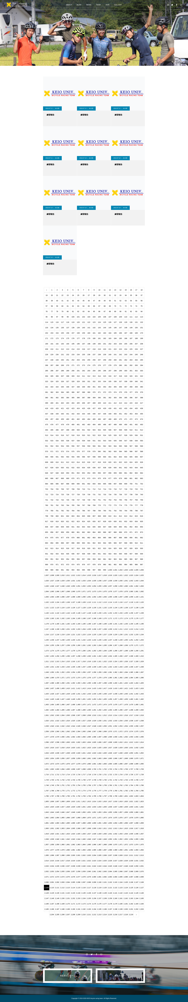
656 (99, 473)
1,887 (78, 823)
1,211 (120, 629)
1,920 (52, 834)
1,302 (99, 656)
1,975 (141, 844)
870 (125, 532)
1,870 (89, 818)
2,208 (73, 914)
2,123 (120, 888)
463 (83, 419)
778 (141, 505)
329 (78, 381)
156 (67, 333)
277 (104, 365)
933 (57, 554)
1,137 (131, 608)
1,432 (83, 694)
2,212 (94, 914)
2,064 (110, 871)
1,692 (52, 769)
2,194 (94, 909)
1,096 (115, 597)
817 (46, 521)
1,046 (52, 586)
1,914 (120, 828)
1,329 (141, 661)
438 (51, 414)
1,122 (52, 608)
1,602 (78, 742)
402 (62, 403)
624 (131, 462)
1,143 (62, 613)
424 (78, 408)
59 (57, 306)
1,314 (62, 661)
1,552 (115, 726)
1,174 (126, 618)
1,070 (78, 591)
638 (104, 468)
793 (120, 511)
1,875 (115, 818)
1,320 (94, 661)
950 (46, 559)
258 (104, 360)
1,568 (99, 731)
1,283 (99, 651)
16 (131, 290)
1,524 (68, 721)
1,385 (136, 678)
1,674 (57, 764)
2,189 (68, 909)
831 (120, 521)
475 (46, 424)
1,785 (141, 791)
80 (68, 311)
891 (136, 538)
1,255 (52, 645)
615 (83, 462)
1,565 (83, 731)
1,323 (110, 661)
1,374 (78, 678)
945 (120, 554)
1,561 (62, 731)
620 (110, 462)
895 (57, 543)
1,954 (131, 839)
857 (57, 532)
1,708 (136, 769)
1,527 (83, 721)
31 (110, 295)
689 (73, 484)
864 (94, 532)
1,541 (57, 726)
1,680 (89, 764)
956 (78, 559)
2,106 (131, 882)
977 (88, 564)
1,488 (78, 710)
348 (78, 387)
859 (67, 532)
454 (136, 414)
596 (83, 457)
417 (141, 403)
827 (99, 521)
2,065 (115, 871)
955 (73, 559)
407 (88, 403)
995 (83, 570)
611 (62, 462)
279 (115, 365)
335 (110, 381)
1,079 (126, 591)
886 (110, 538)
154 (57, 333)
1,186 (89, 624)
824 (83, 521)
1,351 (57, 672)
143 (99, 328)
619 (104, 462)
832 (125, 521)
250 (62, 360)
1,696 (73, 769)
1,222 (78, 634)
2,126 (136, 888)
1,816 (105, 801)
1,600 (68, 742)
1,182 (68, 624)
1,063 (141, 586)
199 (94, 344)
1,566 (89, 731)
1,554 (126, 726)
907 (120, 543)
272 (78, 365)
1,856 (115, 812)
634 (83, 468)
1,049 (68, 586)
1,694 (62, 769)
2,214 (105, 914)
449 (110, 414)
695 (104, 484)
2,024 (99, 861)
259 (110, 360)
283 (136, 365)
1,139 (141, 608)
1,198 (52, 629)
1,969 (110, 844)
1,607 (105, 742)
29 (99, 295)
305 (51, 376)
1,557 (141, 726)
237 (94, 354)
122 (88, 322)
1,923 (68, 834)
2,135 (83, 893)
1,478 (126, 704)
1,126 (73, 608)
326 (62, 381)
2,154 (83, 898)
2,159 (110, 898)
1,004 (131, 570)
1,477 (120, 704)
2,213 (99, 914)
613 (73, 462)
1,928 (94, 834)
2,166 (46, 904)
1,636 (57, 753)
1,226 (99, 634)
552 (51, 446)
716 (115, 489)
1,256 (57, 645)
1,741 (110, 780)
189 (141, 338)
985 (131, 564)
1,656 (62, 758)
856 (51, 532)
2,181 (126, 904)
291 (78, 371)
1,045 (46, 586)
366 (73, 392)
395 (125, 398)
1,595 (141, 737)
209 (46, 349)
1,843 (46, 812)
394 (120, 398)
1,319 (89, 661)
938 (83, 554)
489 (120, 424)
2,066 (120, 871)
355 (115, 387)
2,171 (73, 904)
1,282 (94, 651)
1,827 (62, 807)
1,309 (136, 656)
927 (125, 548)
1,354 (73, 672)
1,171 (110, 618)
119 (73, 322)
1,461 (136, 699)
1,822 (136, 801)
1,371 (62, 678)
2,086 (126, 877)
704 (51, 489)
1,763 (126, 785)
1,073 (94, 591)
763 (62, 505)
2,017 (62, 861)
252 (73, 360)
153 (51, 333)
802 (67, 516)
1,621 (78, 748)
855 (46, 532)
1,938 (46, 839)
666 (51, 478)
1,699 (89, 769)
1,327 (131, 661)
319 (125, 376)
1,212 (126, 629)
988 (46, 570)
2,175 (94, 904)
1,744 (126, 780)
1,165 (78, 618)
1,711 (52, 774)
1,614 (141, 742)
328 (73, 381)
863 (88, 532)
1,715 (73, 774)
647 (51, 473)
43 (73, 301)
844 (88, 527)
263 (131, 360)
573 (62, 451)
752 (104, 500)
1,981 (73, 850)
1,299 (83, 656)
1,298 (78, 656)
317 (115, 376)
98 (62, 317)
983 (120, 564)
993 (73, 570)
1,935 (131, 834)
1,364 (126, 672)
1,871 (94, 818)
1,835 (105, 807)
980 (104, 564)
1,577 (46, 737)
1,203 (78, 629)
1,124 (62, 608)
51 (115, 301)
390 (99, 398)
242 (120, 354)
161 (94, 333)
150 (136, 328)
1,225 (94, 634)
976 (83, 564)
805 (83, 516)
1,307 (126, 656)
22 (62, 295)
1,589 (110, 737)
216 (83, 349)
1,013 (78, 575)
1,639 (73, 753)
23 (68, 295)
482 (83, 424)
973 (67, 564)
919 (83, 548)
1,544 (73, 726)
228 (46, 354)
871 (131, 532)
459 (62, 419)
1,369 (52, 678)
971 (57, 564)
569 (141, 446)
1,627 (110, 748)
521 (88, 435)
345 (62, 387)
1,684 (110, 764)
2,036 (62, 866)
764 (67, 505)
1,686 (120, 764)
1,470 (83, 704)
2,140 (110, 893)
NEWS (88, 5)
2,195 (99, 909)
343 (51, 387)
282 (131, 365)
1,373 (73, 678)
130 (131, 322)
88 (110, 311)
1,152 (110, 613)
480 (73, 424)
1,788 (57, 796)
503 (94, 430)
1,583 (78, 737)
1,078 (120, 591)
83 (84, 311)
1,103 (52, 602)
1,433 (89, 694)
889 (125, 538)
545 (115, 441)
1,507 (78, 715)
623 (125, 462)
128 (120, 322)
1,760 (110, 785)
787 (88, 511)
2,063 (105, 871)
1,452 (89, 699)
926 (120, 548)
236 (88, 354)
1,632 (136, 748)
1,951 (115, 839)
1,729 (46, 780)
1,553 (120, 726)
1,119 (136, 602)
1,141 (52, 613)
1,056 (105, 586)
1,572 (120, 731)
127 (115, 322)
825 (88, 521)
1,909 (94, 828)
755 (120, 500)
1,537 (136, 721)
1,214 (136, 629)
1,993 (136, 850)
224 (125, 349)
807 (94, 516)
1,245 (99, 640)
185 (120, 338)
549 (136, 441)
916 (67, 548)
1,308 (131, 656)
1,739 (99, 780)
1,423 (136, 688)
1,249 (120, 640)
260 (115, 360)
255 (88, 360)
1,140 (46, 613)
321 (136, 376)
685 (51, 484)
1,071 (83, 591)
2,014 (46, 861)
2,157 (99, 898)
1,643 (94, 753)
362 (51, 392)
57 (47, 306)
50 (110, 301)
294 (94, 371)
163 (104, 333)
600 (104, 457)
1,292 (46, 656)
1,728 (141, 774)
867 (110, 532)
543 (104, 441)
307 (62, 376)
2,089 (141, 877)
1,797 (105, 796)
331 (88, 381)
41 (62, 301)
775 (125, 505)
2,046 (115, 866)
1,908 (89, 828)
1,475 (110, 704)
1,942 (68, 839)
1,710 (46, 774)
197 (83, 344)
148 (125, 328)
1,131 (99, 608)
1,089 (78, 597)
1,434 (94, 694)
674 (94, 478)
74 (136, 306)
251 (67, 360)
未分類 (57, 108)
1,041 (126, 581)
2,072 (52, 877)
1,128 (83, 608)
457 (51, 419)
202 (110, 344)
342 (46, 387)
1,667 (120, 758)
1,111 (94, 602)
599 (99, 457)
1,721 (105, 774)
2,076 (73, 877)
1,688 (131, 764)
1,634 (46, 753)
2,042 (94, 866)
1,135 (120, 608)
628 (51, 468)
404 (73, 403)
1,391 (68, 683)
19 (47, 295)
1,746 (136, 780)
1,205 (89, 629)
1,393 (78, 683)
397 (136, 398)
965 (125, 559)
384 (67, 398)
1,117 (126, 602)
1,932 (115, 834)
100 (73, 317)
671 (78, 478)
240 (110, 354)
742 (51, 500)
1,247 (110, 640)
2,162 (126, 898)
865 (99, 532)
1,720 (99, 774)
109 (120, 317)
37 (142, 295)
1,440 (126, 694)
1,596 (46, 742)
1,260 (78, 645)
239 (104, 354)
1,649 (126, 753)
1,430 (73, 694)
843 (83, 527)
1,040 (120, 581)
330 (83, 381)
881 (83, 538)
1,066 (57, 591)
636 (94, 468)
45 (84, 301)
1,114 (110, 602)
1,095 (110, 597)
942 (104, 554)
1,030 (68, 581)
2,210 (83, 914)
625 (136, 462)
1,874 (110, 818)
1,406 (46, 688)
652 (78, 473)
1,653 (46, 758)
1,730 (52, 780)
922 (99, 548)
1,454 (99, 699)
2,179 (115, 904)
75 (142, 306)
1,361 (110, 672)
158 (78, 333)
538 (78, 441)
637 (99, 468)
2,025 (105, 861)
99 (68, 317)
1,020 (115, 575)
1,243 (89, 640)
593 (67, 457)
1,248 (115, 640)
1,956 (141, 839)
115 (51, 322)
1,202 (73, 629)
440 (62, 414)
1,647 (115, 753)
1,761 (115, 785)
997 (94, 570)
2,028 (120, 861)
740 (141, 494)
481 (78, 424)
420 (57, 408)
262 (125, 360)
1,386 (141, 678)
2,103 (115, 882)
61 (68, 306)
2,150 (62, 898)
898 (73, 543)
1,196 (141, 624)
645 (141, 468)
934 (62, 554)
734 (110, 494)
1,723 (115, 774)
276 (99, 365)
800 (57, 516)
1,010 (62, 575)
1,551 (110, 726)
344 (57, 387)
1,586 (94, 737)
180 (94, 338)
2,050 (136, 866)
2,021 (83, 861)
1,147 (83, 613)
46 (89, 301)
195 (73, 344)
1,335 (73, 667)
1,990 (120, 850)
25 (78, 295)
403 (67, 403)
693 (94, 484)
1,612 (131, 742)
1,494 (110, 710)
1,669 (131, 758)
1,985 (94, 850)
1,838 (120, 807)
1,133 (110, 608)
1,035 (94, 581)
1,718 (89, 774)
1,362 (115, 672)
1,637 (62, 753)
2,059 (83, 871)
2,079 (89, 877)
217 (88, 349)
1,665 (110, 758)
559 (88, 446)
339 (131, 381)
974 (73, 564)
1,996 (52, 855)
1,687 (126, 764)
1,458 (120, 699)
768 (88, 505)
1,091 (89, 597)
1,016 (94, 575)
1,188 (99, 624)
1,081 (136, 591)
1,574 (131, 731)
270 (67, 365)
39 (52, 301)
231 (62, 354)
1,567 (94, 731)
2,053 (52, 871)
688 (67, 484)
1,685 (115, 764)
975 (78, 564)
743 (57, 500)
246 (141, 354)
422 (67, 408)
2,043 (99, 866)
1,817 (110, 801)
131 (136, 322)
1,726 (131, 774)
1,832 (89, 807)
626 (141, 462)
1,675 (62, 764)
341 (141, 381)
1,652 (141, 753)
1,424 (141, 688)
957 (83, 559)
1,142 (57, 613)
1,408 (57, 688)
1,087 (68, 597)
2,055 (62, 871)
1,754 (78, 785)
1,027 (52, 581)
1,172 (115, 618)
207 (136, 344)
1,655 (57, 758)
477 (57, 424)
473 (136, 419)
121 (83, 322)
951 (51, 559)
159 (83, 333)
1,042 (131, 581)
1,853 (99, 812)
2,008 (115, 855)
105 (99, 317)
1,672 (46, 764)
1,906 (78, 828)
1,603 (83, 742)
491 (131, 424)
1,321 (99, 661)
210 (51, 349)
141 (88, 328)
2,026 (110, 861)
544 (110, 441)
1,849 (78, 812)
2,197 (110, 909)
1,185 (83, 624)
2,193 (89, 909)
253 (78, 360)
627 (46, 468)
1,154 (120, 613)
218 (94, 349)
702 (141, 484)
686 (57, 484)
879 (73, 538)
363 (57, 392)
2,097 (83, 882)
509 (125, 430)
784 (73, 511)
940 (94, 554)
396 (131, 398)
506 (110, 430)
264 (136, 360)
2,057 (73, 871)
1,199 (57, 629)
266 (46, 365)
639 (110, 468)
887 (115, 538)
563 (110, 446)
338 (125, 381)
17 (136, 290)
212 (62, 349)
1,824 (46, 807)
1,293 (52, 656)
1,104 (57, 602)
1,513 (110, 715)
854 (141, 527)
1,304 (110, 656)
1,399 (110, 683)
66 (94, 306)
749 (88, 500)
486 (104, 424)
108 (115, 317)
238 (99, 354)
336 (115, 381)
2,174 (89, 904)
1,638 (68, 753)
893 (46, 543)
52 (120, 301)
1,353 (68, 672)
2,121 (110, 888)
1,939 (52, 839)
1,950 (110, 839)
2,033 (46, 866)
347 (73, 387)
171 (46, 338)
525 (110, 435)
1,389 (57, 683)
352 (99, 387)
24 (73, 295)
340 (136, 381)
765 (73, 505)
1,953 (126, 839)
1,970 (115, 844)
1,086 (62, 597)
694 (99, 484)
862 (83, 532)
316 (110, 376)
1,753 (73, 785)
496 (57, 430)
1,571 (115, 731)
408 (94, 403)
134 (51, 328)
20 (52, 295)
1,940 (57, 839)
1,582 (73, 737)
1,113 (105, 602)
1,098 (126, 597)
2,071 (46, 877)
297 (110, 371)
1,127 (78, 608)
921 (94, 548)
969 (46, 564)
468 (110, 419)
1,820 (126, 801)
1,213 (131, 629)
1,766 (141, 785)
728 (78, 494)
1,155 (126, 613)
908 (125, 543)
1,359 (99, 672)
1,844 (52, 812)
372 (104, 392)
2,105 (126, 882)
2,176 (99, 904)
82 (78, 311)
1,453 (94, 699)
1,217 (52, 634)
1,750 (57, 785)
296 (104, 371)
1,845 (57, 812)
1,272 (141, 645)
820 (62, 521)
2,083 (110, 877)
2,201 (131, 909)
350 (88, 387)
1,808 (62, 801)
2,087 (131, 877)
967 (136, 559)
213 (67, 349)
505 (104, 430)
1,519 (141, 715)
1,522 (57, 721)
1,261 (83, 645)
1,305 (115, 656)
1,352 (62, 672)
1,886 (73, 823)
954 (67, 559)
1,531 (105, 721)
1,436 (105, 694)
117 (62, 322)
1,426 (52, 694)
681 (131, 478)
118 (67, 322)
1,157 (136, 613)
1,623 (89, 748)
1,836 (110, 807)
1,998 (62, 855)
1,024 (136, 575)
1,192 (120, 624)
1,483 (52, 710)
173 (57, 338)
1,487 (73, 710)
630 (62, 468)
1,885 (68, 823)
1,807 (57, 801)
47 (94, 301)
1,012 (73, 575)
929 (136, 548)
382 (57, 398)
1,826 (57, 807)
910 (136, 543)
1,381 (115, 678)
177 (78, 338)
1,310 (141, 656)
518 (73, 435)
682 (136, 478)
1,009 (57, 575)
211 (57, 349)
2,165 (141, 898)
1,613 (136, 742)
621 (115, 462)
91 (126, 311)
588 (141, 451)
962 (110, 559)
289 (67, 371)
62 (73, 306)
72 (126, 306)
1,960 (62, 844)
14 (120, 290)
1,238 (62, 640)
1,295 (62, 656)
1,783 (131, 791)
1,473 (99, 704)
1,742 (115, 780)
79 (62, 311)
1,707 (131, 769)
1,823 (141, 801)
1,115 (115, 602)
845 (94, 527)
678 (115, 478)
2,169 (62, 904)
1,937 (141, 834)
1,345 (126, 667)
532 (46, 441)
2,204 (52, 914)
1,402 (126, 683)
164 (110, 333)
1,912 (110, 828)
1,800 (120, 796)
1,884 (62, 823)
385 (73, 398)
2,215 (110, 914)
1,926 (83, 834)
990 (57, 570)
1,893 (110, 823)
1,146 (78, 613)
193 (62, 344)
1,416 (99, 688)
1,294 (57, 656)
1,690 (141, 764)
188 (136, 338)
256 (94, 360)
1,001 (115, 570)
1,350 (52, 672)
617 (94, 462)
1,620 (73, 748)
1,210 (115, 629)
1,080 (131, 591)
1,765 (136, 785)
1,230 (120, 634)
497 (62, 430)
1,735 (78, 780)
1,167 (89, 618)
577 (83, 451)
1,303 (105, 656)
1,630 (126, 748)
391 (104, 398)
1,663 (99, 758)
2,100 (99, 882)
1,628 (115, 748)
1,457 (115, 699)
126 (110, 322)
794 (125, 511)
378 (136, 392)
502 (88, 430)
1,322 (105, 661)
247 (46, 360)
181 (99, 338)
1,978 (57, 850)
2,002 (83, 855)
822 (73, 521)
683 (141, 478)
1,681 (94, 764)
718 (125, 489)
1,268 (120, 645)
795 (131, 511)
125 (104, 322)
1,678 (78, 764)
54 (131, 301)
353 (104, 387)
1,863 (52, 818)
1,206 (94, 629)
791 (110, 511)
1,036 (99, 581)
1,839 (126, 807)
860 (73, 532)
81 (73, 311)
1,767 (46, 791)
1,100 (136, 597)
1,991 (126, 850)
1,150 (99, 613)
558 (83, 446)
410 (104, 403)
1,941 (62, 839)
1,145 (73, 613)
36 (136, 295)
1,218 (57, 634)
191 (51, 344)
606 (136, 457)
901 (88, 543)
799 (51, 516)
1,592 (126, 737)
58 (52, 306)
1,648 (120, 753)
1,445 (52, 699)
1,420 (120, 688)
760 (46, 505)
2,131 (62, 893)
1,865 (62, 818)
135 (57, 328)
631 (67, 468)
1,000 (110, 570)
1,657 (68, 758)
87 (105, 311)
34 (126, 295)
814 (131, 516)
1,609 (115, 742)
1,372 (68, 678)
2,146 (141, 893)
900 (83, 543)
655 (94, 473)
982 (115, 564)
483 (88, 424)
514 (51, 435)
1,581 (68, 737)
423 (73, 408)
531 (141, 435)
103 (88, 317)
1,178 (46, 624)
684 (46, 484)
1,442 (136, 694)
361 (46, 392)
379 (141, 392)
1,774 (83, 791)
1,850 (83, 812)
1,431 (78, 694)
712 (94, 489)
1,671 (141, 758)
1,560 (57, 731)
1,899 (141, 823)
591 (57, 457)
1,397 (99, 683)
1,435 (99, 694)
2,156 (94, 898)
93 (136, 311)
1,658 (73, 758)
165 (115, 333)
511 (136, 430)
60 (62, 306)
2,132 (68, 893)
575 (73, 451)
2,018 (68, 861)
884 (99, 538)
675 (99, 478)
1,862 (46, 818)
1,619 (68, 748)
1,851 (89, 812)
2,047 (120, 866)
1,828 (68, 807)
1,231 (126, 634)
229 (51, 354)
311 (83, 376)
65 (89, 306)
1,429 (68, 694)
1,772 (73, 791)
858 (62, 532)
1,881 (46, 823)
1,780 (115, 791)
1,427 (57, 694)
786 (83, 511)
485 (99, 424)
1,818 (115, 801)
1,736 (83, 780)
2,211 (89, 914)
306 (57, 376)
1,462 (141, 699)
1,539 (46, 726)
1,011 (68, 575)
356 (120, 387)
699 (125, 484)
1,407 (52, 688)
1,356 (83, 672)
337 (120, 381)
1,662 (94, 758)
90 (120, 311)
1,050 (73, 586)
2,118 (94, 888)
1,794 (89, 796)
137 (67, 328)
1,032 (78, 581)
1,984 (89, 850)
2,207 (68, 914)
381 (51, 398)
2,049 (131, 866)
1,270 (131, 645)
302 (136, 371)
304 (46, 376)
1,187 (94, 624)
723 (51, 494)
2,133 (73, 893)
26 (84, 295)
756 (125, 500)
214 (73, 349)
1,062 (136, 586)
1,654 (52, 758)
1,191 (115, 624)
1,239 (68, 640)
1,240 (73, 640)
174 (62, 338)
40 (57, 301)
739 (136, 494)
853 (136, 527)
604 (125, 457)
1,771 (68, 791)
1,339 (94, 667)
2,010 (126, 855)
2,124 (126, 888)
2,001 (78, 855)
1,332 (57, 667)
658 (110, 473)
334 (104, 381)
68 (105, 306)
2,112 (62, 888)
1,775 (89, 791)
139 (78, 328)
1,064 (46, 591)
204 (120, 344)
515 (57, 435)
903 (99, 543)
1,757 (94, 785)
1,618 (62, 748)
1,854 (105, 812)
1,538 (141, 721)
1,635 (52, 753)
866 (104, 532)
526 (115, 435)
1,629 (120, 748)
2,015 (52, 861)
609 (51, 462)
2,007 (110, 855)
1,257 (62, 645)
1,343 (115, 667)
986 (136, 564)
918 (78, 548)
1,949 (105, 839)
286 (51, 371)
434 (131, 408)
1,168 (94, 618)
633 (78, 468)
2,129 (52, 893)
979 (99, 564)
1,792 (78, 796)
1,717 (83, 774)
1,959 (57, 844)
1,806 (52, 801)
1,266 (110, 645)
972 (62, 564)
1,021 (120, 575)
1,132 (105, 608)
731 (94, 494)
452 (125, 414)
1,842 (141, 807)
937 (78, 554)
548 (131, 441)
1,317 (78, 661)
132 (141, 322)
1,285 (110, 651)
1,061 (131, 586)
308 (67, 376)
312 (88, 376)
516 (62, 435)
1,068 (68, 591)
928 (131, 548)
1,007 (46, 575)
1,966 (94, 844)
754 (115, 500)
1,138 (136, 608)
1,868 (78, 818)
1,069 (73, 591)
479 (67, 424)
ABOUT (69, 5)
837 (51, 527)
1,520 (46, 721)
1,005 (136, 570)
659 (115, 473)
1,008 (52, 575)
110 (125, 317)
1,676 (68, 764)
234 (78, 354)
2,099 (94, 882)
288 (62, 371)
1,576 (141, 731)
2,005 (99, 855)
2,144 (131, 893)
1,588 (105, 737)
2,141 (115, 893)
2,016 (57, 861)
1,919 (46, 834)
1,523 (62, 721)
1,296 (68, 656)
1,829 (73, 807)
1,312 (52, 661)
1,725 (126, 774)
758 (136, 500)
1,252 (136, 640)
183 (110, 338)
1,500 (141, 710)
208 (141, 344)
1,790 (68, 796)
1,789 (62, 796)
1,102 (46, 602)
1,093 (99, 597)
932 (51, 554)
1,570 (110, 731)
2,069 (136, 871)
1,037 (105, 581)
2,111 (57, 888)
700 (131, 484)
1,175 (131, 618)
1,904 (68, 828)
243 (125, 354)
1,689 (136, 764)
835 (141, 521)
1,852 (94, 812)
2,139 (105, 893)
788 (94, 511)
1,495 (115, 710)
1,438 (115, 694)
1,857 (120, 812)
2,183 (136, 904)
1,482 (46, 710)
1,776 (94, 791)
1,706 (126, 769)
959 (94, 559)
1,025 (141, 575)
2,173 (83, 904)
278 (110, 365)
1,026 (46, 581)
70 (115, 306)
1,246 (105, 640)
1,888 (83, 823)
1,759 (105, 785)
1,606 (99, 742)
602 (115, 457)
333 (99, 381)
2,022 (89, 861)
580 (99, 451)
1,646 (110, 753)
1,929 (99, 834)
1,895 (120, 823)
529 (131, 435)
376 (125, 392)
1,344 (120, 667)
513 (46, 435)
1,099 (131, 597)
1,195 (136, 624)
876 (57, 538)
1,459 (126, 699)
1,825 (52, 807)
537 (73, 441)
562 (104, 446)
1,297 (73, 656)
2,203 (141, 909)
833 (131, 521)
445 (88, 414)
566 (125, 446)
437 (46, 414)
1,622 (83, 748)
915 (62, 548)
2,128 (46, 893)
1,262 (89, 645)
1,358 (94, 672)
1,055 (99, 586)
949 (141, 554)
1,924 (73, 834)
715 (110, 489)
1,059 (120, 586)
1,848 (73, 812)
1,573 (126, 731)
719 (131, 489)
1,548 (94, 726)
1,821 (131, 801)
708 (73, 489)
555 (67, 446)
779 (46, 511)
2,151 (68, 898)
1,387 (46, 683)
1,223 (83, 634)
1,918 (141, 828)
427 (94, 408)
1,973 (131, 844)
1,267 (115, 645)
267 (51, 365)
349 (83, 387)
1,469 (78, 704)
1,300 (89, 656)
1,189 (105, 624)
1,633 (141, 748)
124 (99, 322)
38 (47, 301)
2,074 (62, 877)
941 (99, 554)
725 (62, 494)
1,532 (110, 721)
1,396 (94, 683)
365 (67, 392)
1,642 (89, 753)
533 (51, 441)
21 (57, 295)
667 (57, 478)
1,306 (120, 656)
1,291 (141, 651)
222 (115, 349)
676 (104, 478)
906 (115, 543)
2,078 (83, 877)
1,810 (73, 801)
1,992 (131, 850)
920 (88, 548)
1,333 (62, 667)
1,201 (68, 629)
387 (83, 398)
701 (136, 484)
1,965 (89, 844)
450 (115, 414)
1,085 (57, 597)
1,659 (78, 758)
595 (78, 457)
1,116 (120, 602)
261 (120, 360)
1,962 (73, 844)
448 (104, 414)
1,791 (73, 796)
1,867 (73, 818)
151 (141, 328)
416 (136, 403)
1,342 (110, 667)
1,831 (83, 807)
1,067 (62, 591)
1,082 (141, 591)
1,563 (73, 731)
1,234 (141, 634)
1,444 (46, 699)
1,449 (73, 699)
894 (51, 543)
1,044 (141, 581)
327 (67, 381)
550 (141, 441)
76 (47, 311)
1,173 (120, 618)
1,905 (73, 828)
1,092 (94, 597)
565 (120, 446)
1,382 (120, 678)
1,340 (99, 667)
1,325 (120, 661)
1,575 (136, 731)
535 (62, 441)
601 (110, 457)
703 (46, 489)
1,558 (46, 731)
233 (73, 354)
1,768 (52, 791)
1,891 (99, 823)
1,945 (83, 839)
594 (73, 457)
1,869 (83, 818)
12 (110, 290)
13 (115, 290)
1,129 (89, 608)
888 (120, 538)
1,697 (78, 769)
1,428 (62, 694)
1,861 (141, 812)
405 (78, 403)
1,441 (131, 694)
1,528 (89, 721)
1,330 (46, 667)
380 (46, 398)
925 (115, 548)
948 (136, 554)
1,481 (141, 704)
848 (110, 527)
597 (88, 457)
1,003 (126, 570)
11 (105, 290)
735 (115, 494)
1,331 (52, 667)
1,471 (89, 704)
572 (57, 451)
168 (131, 333)
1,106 (68, 602)
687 (62, 484)
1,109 (83, 602)
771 (104, 505)
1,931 (110, 834)
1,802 (131, 796)
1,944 (78, 839)
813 (125, 516)
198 (88, 344)
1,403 (131, 683)
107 (110, 317)
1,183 (73, 624)
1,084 (52, 597)
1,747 (141, 780)
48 (99, 301)
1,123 (57, 608)
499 (73, 430)
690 (78, 484)
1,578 (52, 737)
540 (88, 441)
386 (78, 398)
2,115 (78, 888)
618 (99, 462)
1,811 (78, 801)
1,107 (73, 602)
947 (131, 554)
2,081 (99, 877)
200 (99, 344)
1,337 (83, 667)
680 (125, 478)
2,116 (83, 888)
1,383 (126, 678)
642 (125, 468)
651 (73, 473)
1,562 (68, 731)
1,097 (120, 597)
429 (104, 408)
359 (136, 387)
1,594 (136, 737)
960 (99, 559)
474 (141, 419)
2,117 (89, 888)
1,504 (62, 715)
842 (78, 527)
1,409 (62, 688)
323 (46, 381)
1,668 (126, 758)
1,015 (89, 575)
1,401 (120, 683)
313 (94, 376)
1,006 (141, 570)
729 (83, 494)
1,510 (94, 715)
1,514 (115, 715)
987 (141, 564)
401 (57, 403)
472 (131, 419)
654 (88, 473)
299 (120, 371)
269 (62, 365)
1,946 (89, 839)
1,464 (52, 704)
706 (62, 489)
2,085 (120, 877)
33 (120, 295)
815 (136, 516)
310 (78, 376)
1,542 (62, 726)
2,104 (120, 882)
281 (125, 365)
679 (120, 478)
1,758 (99, 785)
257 (99, 360)
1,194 (131, 624)
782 (62, 511)
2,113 (68, 888)
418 (46, 408)
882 (88, 538)
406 (83, 403)
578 (88, 451)
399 (46, 403)
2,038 (73, 866)
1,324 (115, 661)
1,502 (52, 715)
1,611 (126, 742)
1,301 (94, 656)
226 (136, 349)
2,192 (83, 909)
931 (46, 554)
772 (110, 505)
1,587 (99, 737)
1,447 (62, 699)
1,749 (52, 785)
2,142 (120, 893)
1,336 (78, 667)
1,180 (57, 624)
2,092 (57, 882)
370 (94, 392)
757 (131, 500)
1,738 (94, 780)
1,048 (62, 586)
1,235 (46, 640)
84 (89, 311)
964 (120, 559)
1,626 (105, 748)
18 (142, 290)
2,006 (105, 855)
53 (126, 301)
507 (115, 430)
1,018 (105, 575)
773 (115, 505)
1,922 (62, 834)
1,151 (105, 613)
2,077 (78, 877)
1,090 (83, 597)
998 (99, 570)
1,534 (120, 721)
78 (57, 311)
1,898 (136, 823)
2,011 (131, 855)
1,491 (94, 710)
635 (88, 468)
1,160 (52, 618)
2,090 (46, 882)
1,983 (83, 850)
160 (88, 333)
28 (94, 295)
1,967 (99, 844)
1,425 (46, 694)
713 (99, 489)
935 (67, 554)
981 (110, 564)
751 (99, 500)
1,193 (126, 624)
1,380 (110, 678)
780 (51, 511)
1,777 (99, 791)
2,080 (94, 877)
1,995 (46, 855)
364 (62, 392)
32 (115, 295)
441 (67, 414)
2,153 (78, 898)
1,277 (68, 651)
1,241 (78, 640)
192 (57, 344)
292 (83, 371)
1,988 (110, 850)
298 (115, 371)
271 (73, 365)
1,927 (89, 834)
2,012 (136, 855)
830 (115, 521)
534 (57, 441)
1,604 (89, 742)
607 (141, 457)
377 (131, 392)
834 (136, 521)
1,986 (99, 850)
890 (131, 538)
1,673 (52, 764)
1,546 (83, 726)
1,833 (94, 807)
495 (51, 430)
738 (131, 494)
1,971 (120, 844)
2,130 (57, 893)
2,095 (73, 882)
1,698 (83, 769)
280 (120, 365)
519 (78, 435)
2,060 (89, 871)
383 (62, 398)
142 (94, 328)
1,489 (83, 710)
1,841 (136, 807)
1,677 (73, 764)
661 (125, 473)
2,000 (73, 855)
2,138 (99, 893)
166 (120, 333)
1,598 (57, 742)
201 (104, 344)
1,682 (99, 764)
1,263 (94, 645)
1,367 (141, 672)
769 (94, 505)
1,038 (110, 581)
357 (125, 387)
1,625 (99, 748)
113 (141, 317)
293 (88, 371)
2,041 (89, 866)
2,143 (126, 893)
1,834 (99, 807)
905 (110, 543)
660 (120, 473)
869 (120, 532)
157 (73, 333)
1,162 (62, 618)
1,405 (141, 683)
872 (136, 532)
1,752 (68, 785)
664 (141, 473)
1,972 (126, 844)
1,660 (83, 758)
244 (131, 354)
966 (131, 559)
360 (141, 387)
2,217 (120, 914)
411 (110, 403)
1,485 (62, 710)
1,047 (57, 586)
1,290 (136, 651)
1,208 (105, 629)
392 (110, 398)
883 (94, 538)
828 (104, 521)
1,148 (89, 613)
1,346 (131, 667)
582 (110, 451)
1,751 (62, 785)
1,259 (73, 645)
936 (73, 554)
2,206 (62, 914)
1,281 (89, 651)
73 (131, 306)
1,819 (120, 801)
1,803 (136, 796)
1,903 (62, 828)
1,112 (99, 602)
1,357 (89, 672)
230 (57, 354)
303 (141, 371)
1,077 (115, 591)
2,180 (120, 904)
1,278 (73, 651)
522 (94, 435)
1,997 (57, 855)
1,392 (73, 683)
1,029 (62, 581)
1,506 (73, 715)
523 (99, 435)
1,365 (131, 672)
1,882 (52, 823)
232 (67, 354)
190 (46, 344)
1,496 (120, 710)
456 (46, 419)
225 (131, 349)
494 (46, 430)
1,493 (105, 710)
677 (110, 478)
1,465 (57, 704)
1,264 (99, 645)
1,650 (131, 753)
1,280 (83, 651)
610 (57, 462)
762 (57, 505)
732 (99, 494)
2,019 (73, 861)
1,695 (68, 769)
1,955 (136, 839)
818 (51, 521)
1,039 (115, 581)
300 (125, 371)
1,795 (94, 796)
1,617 (57, 748)
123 (94, 322)
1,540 (52, 726)
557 (78, 446)
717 (120, 489)
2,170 (68, 904)
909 (131, 543)
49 (105, 301)
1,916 (131, 828)
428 (99, 408)
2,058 (78, 871)
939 (88, 554)
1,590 (115, 737)
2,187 (57, 909)
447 (99, 414)
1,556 (136, 726)
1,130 (94, 608)
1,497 (126, 710)
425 (83, 408)
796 (136, 511)
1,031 (73, 581)
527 (120, 435)
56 (142, 301)
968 (141, 559)
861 (78, 532)
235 (83, 354)
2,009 (120, 855)
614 (78, 462)
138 (73, 328)
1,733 (68, 780)
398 (141, 398)
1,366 (136, 672)
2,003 (89, 855)
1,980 (68, 850)
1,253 (141, 640)
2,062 (99, 871)
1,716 (78, 774)
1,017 (99, 575)
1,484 (57, 710)
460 (67, 419)
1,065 (52, 591)
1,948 (99, 839)
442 (73, 414)
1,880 (141, 818)
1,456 (110, 699)
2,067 (126, 871)
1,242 (83, 640)
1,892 (105, 823)
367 (78, 392)
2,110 (52, 888)
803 (73, 516)
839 (62, 527)
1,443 (141, 694)
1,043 (136, 581)
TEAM (98, 5)
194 (67, 344)
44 (78, 301)
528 (125, 435)
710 (83, 489)
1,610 (120, 742)
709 (78, 489)
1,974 (136, 844)
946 (125, 554)
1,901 (52, 828)
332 (94, 381)
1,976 (46, 850)
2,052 (46, 871)
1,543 (68, 726)
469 (115, 419)
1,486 (68, 710)
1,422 (131, 688)
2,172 (78, 904)
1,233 (136, 634)
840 (67, 527)
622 (120, 462)
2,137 (94, 893)
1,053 (89, 586)
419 (51, 408)
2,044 (105, 866)
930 (141, 548)
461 (73, 419)
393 (115, 398)
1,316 (73, 661)
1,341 (105, 667)
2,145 (136, 893)
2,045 (110, 866)
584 (120, 451)
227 (141, 349)
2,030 (131, 861)
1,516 (126, 715)
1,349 (46, 672)
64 (84, 306)
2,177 (105, 904)
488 (115, 424)
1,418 (110, 688)
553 (57, 446)
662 (131, 473)
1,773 (78, 791)
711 (88, 489)
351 (94, 387)
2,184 (141, 904)
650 (67, 473)
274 (88, 365)
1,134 (115, 608)
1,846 (62, 812)
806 (88, 516)
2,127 (141, 888)
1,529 (94, 721)
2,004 (94, 855)
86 (99, 311)
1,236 (52, 640)
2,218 (126, 914)
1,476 (115, 704)
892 (141, 538)
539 (83, 441)
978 (94, 564)
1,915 (126, 828)
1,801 (126, 796)
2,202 (136, 909)
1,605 (94, 742)
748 (83, 500)
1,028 (57, 581)
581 (104, 451)
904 (104, 543)
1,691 (46, 769)
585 (125, 451)
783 (67, 511)
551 (46, 446)
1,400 (115, 683)
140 (83, 328)
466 (99, 419)
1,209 (110, 629)
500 (78, 430)
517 (67, 435)
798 (46, 516)
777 (136, 505)
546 (120, 441)
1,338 (89, 667)
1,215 (141, 629)
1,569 (105, 731)
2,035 (57, 866)
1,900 (46, 828)
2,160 (115, 898)
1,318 (83, 661)
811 (115, 516)
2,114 (73, 888)
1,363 (120, 672)
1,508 (83, 715)
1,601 (73, 742)
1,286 (115, 651)
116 (57, 322)
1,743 (120, 780)
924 (110, 548)
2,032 (141, 861)
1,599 (62, 742)
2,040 (83, 866)
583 (115, 451)
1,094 (105, 597)
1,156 (131, 613)
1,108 (78, 602)
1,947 (94, 839)
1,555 (131, 726)
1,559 (52, 731)
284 (141, 365)
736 (120, 494)
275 (94, 365)
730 (88, 494)
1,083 (46, 597)
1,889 (89, 823)
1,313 (57, 661)
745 (67, 500)
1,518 (136, 715)
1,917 (136, 828)
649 (62, 473)
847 (104, 527)
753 (110, 500)
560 (94, 446)
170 (141, 333)
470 (120, 419)
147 (120, 328)
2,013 (141, 855)
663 (136, 473)
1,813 (89, 801)
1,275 (57, 651)
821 (67, 521)
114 (46, 322)
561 (99, 446)
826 (94, 521)
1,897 (131, 823)
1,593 (131, 737)
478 (62, 424)
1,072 (89, 591)
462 (78, 419)
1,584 (83, 737)
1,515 (120, 715)
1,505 (68, 715)
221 (110, 349)
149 (131, 328)
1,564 (78, 731)
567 (131, 446)
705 (57, 489)
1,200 (62, 629)
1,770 (62, 791)
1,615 (46, 748)
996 (88, 570)
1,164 (73, 618)
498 (67, 430)
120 (78, 322)
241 (115, 354)
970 (51, 564)
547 (125, 441)
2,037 (68, 866)
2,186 (52, 909)
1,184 (78, 624)
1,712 (57, 774)
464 (88, 419)
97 (57, 317)
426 (88, 408)
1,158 (141, 613)
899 (78, 543)
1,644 (99, 753)
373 (110, 392)
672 (83, 478)
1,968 (105, 844)
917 (73, 548)
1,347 (136, 667)
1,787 (52, 796)
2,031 (136, 861)
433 (125, 408)
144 (104, 328)
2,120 (105, 888)
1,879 (136, 818)
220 (104, 349)
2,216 (115, 914)
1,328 (136, 661)
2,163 (131, 898)
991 (62, 570)
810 (110, 516)
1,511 (99, 715)
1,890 (94, 823)
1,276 (62, 651)
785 (78, 511)
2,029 (126, 861)
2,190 (73, 909)
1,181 (62, 624)
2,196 (105, 909)
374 (115, 392)
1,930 (105, 834)
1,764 (131, 785)
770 (99, 505)
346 (67, 387)
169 (136, 333)
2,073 (57, 877)
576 (78, 451)
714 (104, 489)
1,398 (105, 683)
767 (83, 505)
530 (136, 435)
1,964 (83, 844)
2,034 (52, 866)
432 (120, 408)
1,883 (57, 823)
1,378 (99, 678)
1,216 (46, 634)
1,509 (89, 715)
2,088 (136, 877)
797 (141, 511)
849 (115, 527)
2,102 (110, 882)
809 (104, 516)
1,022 (126, 575)
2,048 (126, 866)
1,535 (126, 721)
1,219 (62, 634)
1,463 (46, 704)
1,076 (110, 591)
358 (131, 387)
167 (125, 333)
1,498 (131, 710)
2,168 (57, 904)
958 (88, 559)
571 (51, 451)
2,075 (68, 877)
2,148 (52, 898)
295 (99, 371)
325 (57, 381)
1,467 (68, 704)
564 (115, 446)
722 (46, 494)
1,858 (126, 812)
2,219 (131, 914)
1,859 (131, 812)
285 (46, 371)
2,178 (110, 904)
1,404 (136, 683)
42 (68, 301)
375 (120, 392)
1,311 (46, 661)
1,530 (99, 721)
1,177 (141, 618)
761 (51, 505)
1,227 (105, 634)
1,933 (120, 834)
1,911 (105, 828)
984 (125, 564)
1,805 (46, 801)
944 (115, 554)
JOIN (107, 5)
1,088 (73, 597)
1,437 (110, 694)
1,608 (110, 742)
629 (57, 468)
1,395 (89, 683)
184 (115, 338)
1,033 (83, 581)
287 (57, 371)
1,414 (89, 688)
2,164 (136, 898)
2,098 (89, 882)
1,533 (115, 721)
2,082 (105, 877)
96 (52, 317)
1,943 (73, 839)
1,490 (89, 710)
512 (141, 430)
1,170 (105, 618)
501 (83, 430)
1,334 (68, 667)
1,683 (105, 764)
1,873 (105, 818)
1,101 (141, 597)
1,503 (57, 715)
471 (125, 419)
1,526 (78, 721)
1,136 (126, 608)
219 (99, 349)
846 (99, 527)
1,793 (83, 796)
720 (136, 489)
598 (94, 457)
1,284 (105, 651)
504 (99, 430)
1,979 (62, 850)
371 (99, 392)
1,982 (78, 850)
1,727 (136, 774)
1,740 (105, 780)
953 (62, 559)
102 (83, 317)
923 (104, 548)
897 (67, 543)
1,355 (78, 672)
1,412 (78, 688)
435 (136, 408)
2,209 (78, 914)
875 (51, 538)
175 (67, 338)
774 (120, 505)
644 (136, 468)
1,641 (83, 753)
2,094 (68, 882)
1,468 (73, 704)
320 (131, 376)
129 (125, 322)
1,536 (131, 721)
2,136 (89, 893)
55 (136, 301)
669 (67, 478)
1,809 (68, 801)
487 (110, 424)
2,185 (46, 909)
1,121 (46, 608)
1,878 (131, 818)
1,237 (57, 640)
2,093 (62, 882)
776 (131, 505)
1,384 (131, 678)
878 (67, 538)
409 (99, 403)
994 (78, 570)
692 (88, 484)
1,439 (120, 694)
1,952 (120, 839)
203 (115, 344)
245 (136, 354)
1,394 (83, 683)
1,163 (68, 618)
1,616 (52, 748)
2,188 (62, 909)
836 (46, 527)
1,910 (99, 828)
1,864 (57, 818)
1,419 (115, 688)
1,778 (105, 791)
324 (51, 381)
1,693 (57, 769)
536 (67, 441)
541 (94, 441)
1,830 (78, 807)
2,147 (46, 898)
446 (94, 414)
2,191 (78, 909)
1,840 (131, 807)
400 (51, 403)
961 (104, 559)
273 (83, 365)
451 (120, 414)
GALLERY (118, 5)
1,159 (46, 618)
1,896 (126, 823)
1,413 (83, 688)
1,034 (89, 581)
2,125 (131, 888)
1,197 (46, 629)
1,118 (131, 602)
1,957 (46, 844)
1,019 (110, 575)
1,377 (94, 678)
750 (94, 500)
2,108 (141, 882)
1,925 (78, 834)
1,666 (115, 758)
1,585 (89, 737)
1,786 (46, 796)
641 (120, 468)
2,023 (94, 861)
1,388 (52, 683)
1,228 (110, 634)
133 (46, 328)
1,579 (57, 737)
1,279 (78, 651)
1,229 (115, 634)
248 (51, 360)
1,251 (131, 640)
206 (131, 344)
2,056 (68, 871)
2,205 (57, 914)
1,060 (126, 586)
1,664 (105, 758)
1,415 (94, 688)
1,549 (99, 726)
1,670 (136, 758)
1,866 (68, 818)
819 (57, 521)
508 (120, 430)
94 (142, 311)
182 (104, 338)
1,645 (105, 753)
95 (47, 317)
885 (104, 538)
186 (125, 338)
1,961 (68, 844)
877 (62, 538)
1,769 (57, 791)
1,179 (52, 624)
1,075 (105, 591)
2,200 (126, 909)
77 (52, 311)
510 (131, 430)
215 (78, 349)
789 (99, 511)
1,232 (131, 634)
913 (51, 548)
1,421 (126, 688)
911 (141, 543)
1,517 (131, 715)
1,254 (46, 645)
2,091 (52, 882)
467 (104, 419)
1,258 (68, 645)
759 (141, 500)
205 (125, 344)
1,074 (99, 591)
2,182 (131, 904)
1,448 (68, 699)
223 (120, 349)
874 (46, 538)
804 (78, 516)
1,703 (110, 769)
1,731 (57, 780)
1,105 (62, 602)
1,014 (83, 575)
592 (62, 457)
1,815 (99, 801)
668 (62, 478)
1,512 (105, 715)
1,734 (73, 780)
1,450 (78, 699)
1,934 (126, 834)
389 (94, 398)
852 (131, 527)
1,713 (62, 774)
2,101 (105, 882)
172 (51, 338)
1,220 (68, 634)
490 (125, 424)
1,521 (52, 721)
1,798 (110, 796)
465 (94, 419)
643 (131, 468)
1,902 (57, 828)
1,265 (105, 645)
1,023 (131, 575)
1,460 (131, 699)
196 (78, 344)
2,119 (99, 888)
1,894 (115, 823)
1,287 (120, 651)
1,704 (115, 769)
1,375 (83, 678)
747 (78, 500)
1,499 (136, 710)
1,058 (115, 586)
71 (120, 306)
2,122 (115, 888)
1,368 (46, 678)
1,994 (141, 850)
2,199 (120, 909)
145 (110, 328)
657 (104, 473)
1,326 (126, 661)
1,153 (115, 613)
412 (115, 403)
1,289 (131, 651)
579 (94, 451)
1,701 (99, 769)
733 (104, 494)
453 (131, 414)
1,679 (83, 764)
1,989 (115, 850)
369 (88, 392)
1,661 (89, 758)
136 (62, 328)
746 (73, 500)
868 (115, 532)
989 (51, 570)
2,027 (115, 861)
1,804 (141, 796)
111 (131, 317)
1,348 (141, 667)
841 (73, 527)
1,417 (105, 688)
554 (62, 446)
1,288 (126, 651)
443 (78, 414)
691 (83, 484)
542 (99, 441)
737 (125, 494)
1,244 (94, 640)
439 (57, 414)
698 (120, 484)
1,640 (78, 753)
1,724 (120, 774)
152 (46, 333)
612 (67, 462)
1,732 (62, 780)
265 (141, 360)
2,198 (115, 909)
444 (83, 414)
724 (57, 494)
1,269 (126, 645)
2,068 (131, 871)
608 (46, 462)
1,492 (99, 710)
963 (115, 559)
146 (115, 328)
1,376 (89, 678)
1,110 (89, 602)
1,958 (52, 844)
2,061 (94, 871)
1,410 (68, 688)
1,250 (126, 640)
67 (99, 306)
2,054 (57, 871)
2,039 (78, 866)
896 (62, 543)
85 (94, 311)
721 (141, 489)
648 (57, 473)
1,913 (115, 828)
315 (104, 376)
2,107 (136, 882)
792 (115, 511)
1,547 (89, 726)
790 (104, 511)
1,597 (52, 742)
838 (57, 527)
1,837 (115, 807)
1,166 (83, 618)
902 (94, 543)
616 (88, 462)
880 (78, 538)
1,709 (141, 769)
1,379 (105, 678)
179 (88, 338)
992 (67, 570)
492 (136, 424)
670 (73, 478)
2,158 (105, 898)
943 (110, 554)
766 (78, 505)
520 (83, 435)
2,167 (52, 904)
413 (120, 403)
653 (83, 473)
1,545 (78, 726)
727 (73, 494)
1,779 (110, 791)
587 (136, 451)
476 (51, 424)
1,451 (83, 699)
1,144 (68, 613)
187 (131, 338)
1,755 (83, 785)
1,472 (94, 704)
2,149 (57, 898)
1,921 (57, 834)
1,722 (110, 774)
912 (46, 548)
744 (62, 500)
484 (94, 424)
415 (131, 403)
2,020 (78, 861)
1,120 (141, 602)
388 (88, 398)
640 (115, 468)
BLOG (79, 5)
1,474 (105, 704)
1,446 (57, 699)
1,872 (99, 818)
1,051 (78, 586)
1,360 (105, 672)
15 (126, 290)
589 (46, 457)
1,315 (68, 661)
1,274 (52, 651)
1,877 (126, 818)
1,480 (136, 704)
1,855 (110, 812)
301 (131, 371)
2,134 (78, 893)
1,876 (120, 818)
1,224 (89, 634)
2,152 (73, 898)
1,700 (94, 769)
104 (94, 317)
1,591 (120, 737)
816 (141, 516)
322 (141, 376)
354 (110, 387)
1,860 (136, 812)
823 (78, 521)
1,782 (126, 791)
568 (136, 446)
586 (131, 451)
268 (57, 365)
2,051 (141, 866)
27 (89, 295)
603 (120, 457)
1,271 (136, 645)
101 (78, 317)
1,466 (62, 704)
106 (104, 317)
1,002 (120, 570)
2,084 (115, 877)
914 (57, 548)
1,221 (73, 634)
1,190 (110, 624)
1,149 (94, 613)
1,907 (83, 828)
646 (46, 473)
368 (83, 392)
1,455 (105, 699)
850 (120, 527)
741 (46, 500)
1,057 (110, 586)
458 (57, 419)
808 (99, 516)
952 (57, 559)
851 (125, 527)
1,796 (99, 796)
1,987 (105, 850)
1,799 (115, 796)
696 (110, 484)
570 (46, 451)
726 (67, 494)
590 (51, 457)
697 (115, 484)
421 (62, 408)
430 (110, 408)
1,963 (78, 844)
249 (57, 360)
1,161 (57, 618)
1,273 (46, 651)
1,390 (62, 683)
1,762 (120, 785)
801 (62, 516)
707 (67, 489)
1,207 (99, 629)
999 (104, 570)
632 (73, 468)
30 (105, 295)
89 (115, 311)
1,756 (89, 785)
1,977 (52, 850)
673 (88, 478)
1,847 (68, 812)
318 (120, 376)
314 (99, 376)
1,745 (131, 780)
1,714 (68, 774)
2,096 (78, 882)
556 (73, 446)
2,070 (141, 871)
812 (120, 516)
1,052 (83, 586)
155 (62, 333)
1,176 (136, 618)
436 (141, 408)
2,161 (120, 898)
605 (131, 457)
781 (57, 511)
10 (99, 290)
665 (46, 478)
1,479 (131, 704)
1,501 (46, 715)
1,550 (105, 726)
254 (83, 360)
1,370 (57, 678)
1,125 (68, 608)
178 (83, 338)
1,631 (131, 748)
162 (99, 333)
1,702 (105, 769)
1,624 (94, 748)
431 (115, 408)
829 (110, 521)
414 (125, 403)
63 (78, 306)
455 (141, 414)
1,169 (99, 618)
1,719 (94, 774)
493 (141, 424)
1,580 (62, 737)
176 (73, 338)
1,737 (89, 780)
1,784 (136, 791)
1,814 (94, 801)
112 (136, 317)
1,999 (68, 855)
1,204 (83, 629)
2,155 (89, 898)
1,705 (120, 769)
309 (73, 376)
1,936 (136, 834)
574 (67, 451)
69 (110, 306)
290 (73, 371)
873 (141, 532)
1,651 (136, 753)
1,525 (73, 721)
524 (104, 435)
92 (131, 311)
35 (131, 295)
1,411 (73, 688)
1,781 (120, 791)
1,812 (83, 801)
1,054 (94, 586)
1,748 (46, 785)
